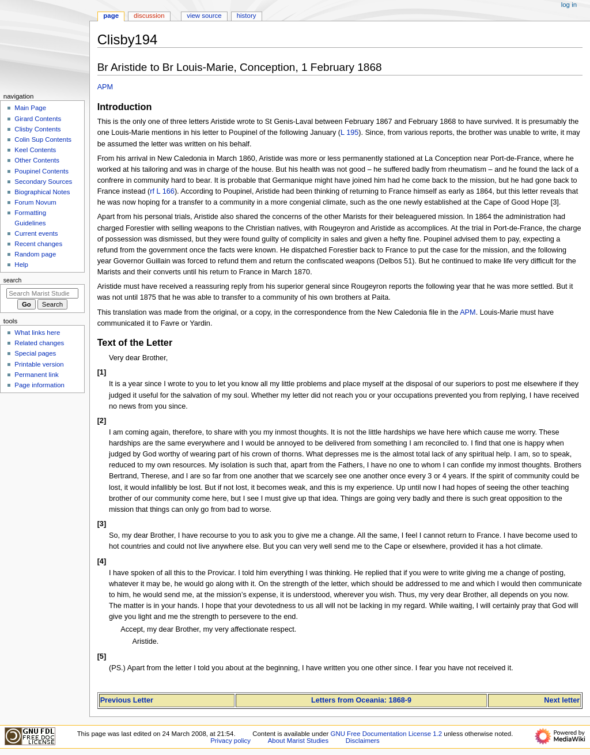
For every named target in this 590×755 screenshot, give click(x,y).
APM (105, 87)
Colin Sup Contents (42, 139)
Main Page (30, 107)
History (246, 15)
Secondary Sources (43, 181)
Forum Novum (35, 202)
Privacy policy (230, 740)
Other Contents (36, 160)
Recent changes (38, 243)
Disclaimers (363, 740)
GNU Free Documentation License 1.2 (386, 733)
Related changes (39, 342)
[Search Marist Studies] (42, 293)
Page (111, 15)
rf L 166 (162, 191)
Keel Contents (35, 149)
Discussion (149, 15)
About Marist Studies (298, 740)
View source (204, 15)
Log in (569, 4)
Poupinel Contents (41, 171)
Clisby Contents (37, 129)
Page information (39, 385)
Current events (36, 233)
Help (21, 264)
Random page (35, 254)
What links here (37, 332)
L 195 (349, 133)
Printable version (38, 364)
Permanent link (36, 374)
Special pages (35, 353)
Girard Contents (37, 118)
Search (12, 280)
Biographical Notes (42, 191)
